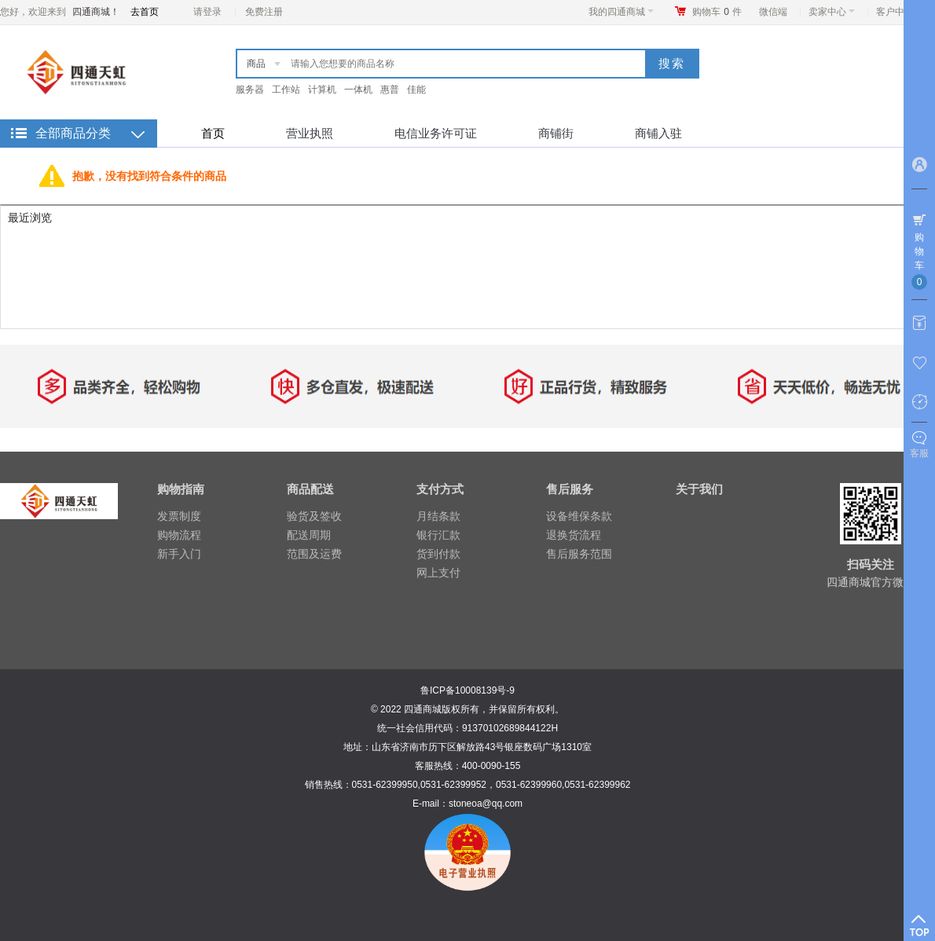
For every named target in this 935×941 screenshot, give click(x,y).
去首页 (144, 11)
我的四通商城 (621, 11)
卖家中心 (831, 11)
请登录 (207, 11)
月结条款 (438, 516)
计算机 (322, 89)
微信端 (773, 11)
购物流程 (179, 535)
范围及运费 (314, 553)
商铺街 (556, 133)
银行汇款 (438, 535)
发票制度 (179, 516)
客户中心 (899, 11)
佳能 (416, 89)
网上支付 (438, 572)
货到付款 (438, 553)
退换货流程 (573, 535)
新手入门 (179, 553)
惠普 (389, 89)
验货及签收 (314, 516)
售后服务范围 (579, 553)
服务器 (250, 89)
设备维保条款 (579, 516)
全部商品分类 (73, 133)
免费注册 (264, 11)
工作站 (286, 89)
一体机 (358, 89)
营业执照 (309, 133)
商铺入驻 (658, 133)
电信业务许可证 (435, 133)
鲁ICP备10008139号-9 (467, 690)
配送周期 (309, 535)
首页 (213, 133)
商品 (256, 63)
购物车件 (717, 11)
